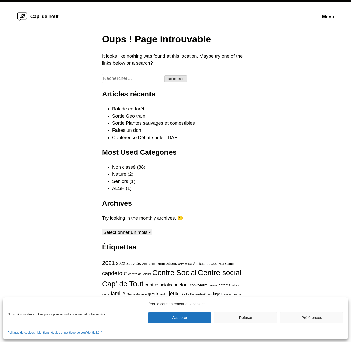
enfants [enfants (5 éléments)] (224, 285)
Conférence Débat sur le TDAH (145, 137)
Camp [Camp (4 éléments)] (229, 264)
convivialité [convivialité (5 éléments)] (199, 285)
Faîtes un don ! (128, 130)
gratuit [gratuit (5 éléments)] (153, 294)
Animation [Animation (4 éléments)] (149, 264)
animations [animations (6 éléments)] (167, 263)
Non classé (124, 167)
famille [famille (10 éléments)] (118, 293)
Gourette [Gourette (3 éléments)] (141, 294)
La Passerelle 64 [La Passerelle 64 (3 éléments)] (196, 294)
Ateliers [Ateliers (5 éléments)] (199, 264)
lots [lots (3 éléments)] (210, 294)
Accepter (179, 317)
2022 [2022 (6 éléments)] (120, 263)
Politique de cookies (21, 332)
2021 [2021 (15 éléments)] (108, 262)
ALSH (118, 188)
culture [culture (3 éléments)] (213, 285)
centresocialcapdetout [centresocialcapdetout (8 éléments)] (167, 284)
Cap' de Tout (44, 16)
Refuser (246, 317)
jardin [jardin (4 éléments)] (163, 294)
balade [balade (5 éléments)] (212, 264)
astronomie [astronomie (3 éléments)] (185, 263)
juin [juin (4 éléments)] (182, 294)
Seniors (120, 181)
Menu (328, 16)
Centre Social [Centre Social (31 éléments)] (174, 273)
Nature (119, 174)
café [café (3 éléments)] (221, 263)
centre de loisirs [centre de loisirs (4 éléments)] (139, 274)
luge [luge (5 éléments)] (216, 294)
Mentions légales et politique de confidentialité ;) (69, 332)
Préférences (312, 317)
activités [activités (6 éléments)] (133, 263)
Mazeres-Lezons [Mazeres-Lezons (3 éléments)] (231, 294)
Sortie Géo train (128, 116)
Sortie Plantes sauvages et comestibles (153, 123)
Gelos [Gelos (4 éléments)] (130, 294)
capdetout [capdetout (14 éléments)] (114, 273)
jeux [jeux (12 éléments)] (174, 293)
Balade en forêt (128, 108)
